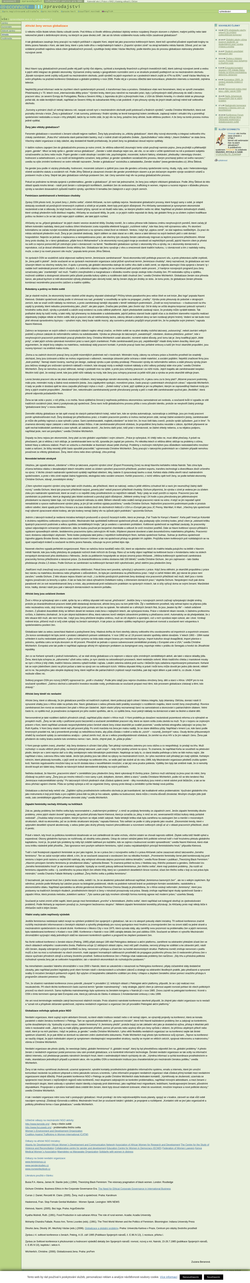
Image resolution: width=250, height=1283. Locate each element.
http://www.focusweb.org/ (38, 1127)
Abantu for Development (38, 1144)
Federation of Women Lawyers (178, 1148)
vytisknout (221, 160)
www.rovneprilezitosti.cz (37, 1169)
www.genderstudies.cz (37, 1165)
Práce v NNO (108, 1)
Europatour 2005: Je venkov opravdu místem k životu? (231, 81)
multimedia (6, 38)
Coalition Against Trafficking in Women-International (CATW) (56, 1134)
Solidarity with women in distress (116, 1151)
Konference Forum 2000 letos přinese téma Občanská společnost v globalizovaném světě (231, 118)
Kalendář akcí (93, 1)
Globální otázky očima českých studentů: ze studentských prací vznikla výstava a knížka (233, 43)
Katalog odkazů (122, 1)
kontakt (220, 1270)
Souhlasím (213, 1277)
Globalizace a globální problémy (101, 1228)
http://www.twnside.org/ (37, 1124)
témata (5, 34)
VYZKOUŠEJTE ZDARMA (228, 154)
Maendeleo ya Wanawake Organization (77, 1151)
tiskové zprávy (8, 30)
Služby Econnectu (229, 129)
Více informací (168, 1277)
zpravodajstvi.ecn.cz (21, 19)
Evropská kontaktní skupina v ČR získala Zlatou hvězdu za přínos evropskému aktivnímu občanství (233, 71)
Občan (135, 1)
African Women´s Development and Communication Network (83, 1144)
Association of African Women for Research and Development (147, 1144)
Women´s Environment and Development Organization (53, 1131)
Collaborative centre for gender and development (80, 1148)
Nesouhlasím (191, 1277)
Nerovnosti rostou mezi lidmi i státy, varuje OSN (233, 90)
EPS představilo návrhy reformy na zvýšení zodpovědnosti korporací (232, 32)
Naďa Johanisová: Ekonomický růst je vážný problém (230, 98)
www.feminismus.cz (35, 1161)
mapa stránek (235, 1270)
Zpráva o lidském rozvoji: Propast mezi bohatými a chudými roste (233, 60)
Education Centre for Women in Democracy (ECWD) (134, 1148)
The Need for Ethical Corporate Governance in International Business (134, 1188)
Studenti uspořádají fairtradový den (231, 52)
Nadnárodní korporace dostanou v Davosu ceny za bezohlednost (232, 107)
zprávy (4, 23)
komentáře (6, 27)
